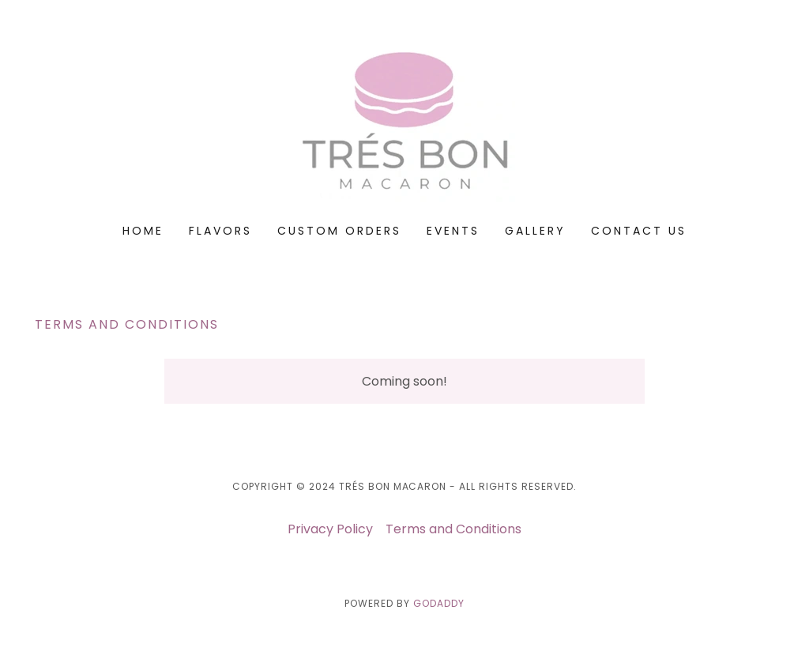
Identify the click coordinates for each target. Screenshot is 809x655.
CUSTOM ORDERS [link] (339, 231)
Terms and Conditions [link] (453, 529)
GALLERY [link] (535, 231)
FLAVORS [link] (220, 231)
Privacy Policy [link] (330, 529)
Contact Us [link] (639, 231)
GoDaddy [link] (439, 603)
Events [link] (453, 231)
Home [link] (143, 231)
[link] (404, 122)
